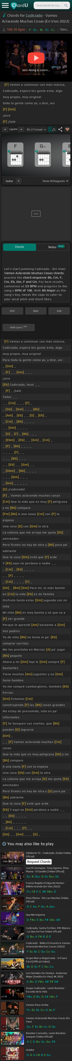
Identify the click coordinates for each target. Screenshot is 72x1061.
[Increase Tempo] (21, 129)
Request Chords (38, 862)
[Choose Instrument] (19, 181)
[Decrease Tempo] (5, 129)
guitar (9, 181)
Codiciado (34, 15)
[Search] (65, 5)
